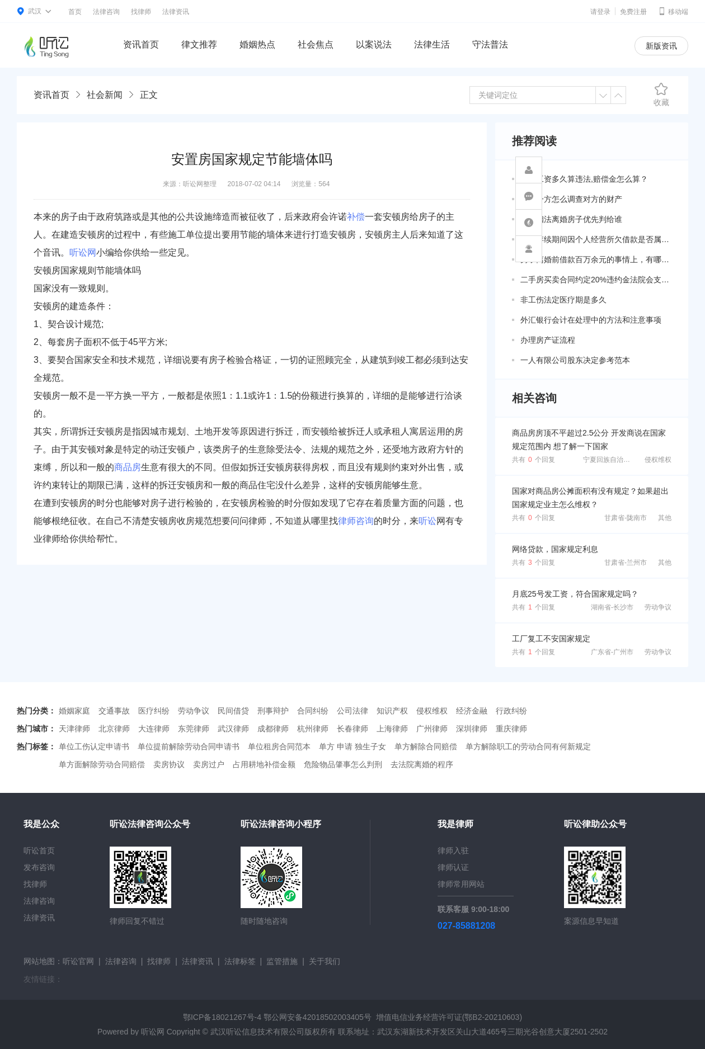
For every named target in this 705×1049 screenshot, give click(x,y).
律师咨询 (356, 521)
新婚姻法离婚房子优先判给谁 (571, 219)
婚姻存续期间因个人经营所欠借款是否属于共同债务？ (595, 239)
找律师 (141, 12)
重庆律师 (511, 728)
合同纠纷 (312, 710)
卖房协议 (169, 764)
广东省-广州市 (612, 652)
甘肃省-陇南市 (625, 518)
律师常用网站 (461, 884)
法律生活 (432, 44)
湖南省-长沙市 (612, 607)
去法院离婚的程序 (422, 764)
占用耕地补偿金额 (264, 764)
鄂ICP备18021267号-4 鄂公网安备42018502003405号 (277, 1017)
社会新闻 (105, 95)
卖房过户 (208, 764)
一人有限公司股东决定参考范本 (575, 360)
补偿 (356, 216)
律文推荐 (199, 44)
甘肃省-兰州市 (625, 562)
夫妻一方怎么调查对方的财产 (571, 199)
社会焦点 (315, 44)
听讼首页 (39, 850)
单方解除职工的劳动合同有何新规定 (528, 746)
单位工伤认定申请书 (94, 746)
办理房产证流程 (547, 340)
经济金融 (471, 710)
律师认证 (453, 867)
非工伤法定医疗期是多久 (563, 299)
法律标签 (240, 961)
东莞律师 (193, 728)
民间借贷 (233, 710)
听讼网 (82, 252)
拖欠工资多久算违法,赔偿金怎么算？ (584, 178)
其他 (664, 518)
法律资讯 (175, 12)
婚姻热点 (257, 44)
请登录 (600, 12)
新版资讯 (661, 45)
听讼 (427, 521)
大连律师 (154, 728)
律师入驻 (453, 850)
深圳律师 (471, 728)
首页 (75, 12)
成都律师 (273, 728)
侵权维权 (658, 460)
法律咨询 (106, 12)
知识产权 (392, 710)
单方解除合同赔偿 (425, 746)
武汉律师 (233, 728)
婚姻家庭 (74, 710)
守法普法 (490, 44)
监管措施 (282, 961)
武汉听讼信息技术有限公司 (257, 1031)
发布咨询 (39, 867)
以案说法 (374, 44)
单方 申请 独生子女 (352, 746)
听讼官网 (78, 961)
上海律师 (392, 728)
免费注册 (633, 12)
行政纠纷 (511, 710)
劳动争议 (658, 607)
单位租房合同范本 (279, 746)
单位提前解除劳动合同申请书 (188, 746)
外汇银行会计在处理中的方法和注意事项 (590, 319)
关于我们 (324, 961)
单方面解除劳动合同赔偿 (102, 764)
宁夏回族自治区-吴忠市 (617, 460)
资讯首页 (141, 44)
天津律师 (74, 728)
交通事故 (114, 710)
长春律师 (352, 728)
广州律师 (432, 728)
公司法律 (352, 710)
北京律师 (114, 728)
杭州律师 (312, 728)
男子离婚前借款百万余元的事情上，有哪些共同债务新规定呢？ (595, 259)
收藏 (661, 94)
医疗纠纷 (154, 710)
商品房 (127, 467)
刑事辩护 (273, 710)
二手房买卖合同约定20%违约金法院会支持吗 (595, 279)
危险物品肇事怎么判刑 (343, 764)
